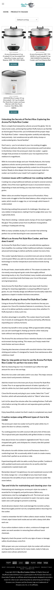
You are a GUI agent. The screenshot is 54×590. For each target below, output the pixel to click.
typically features (17, 256)
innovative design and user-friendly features (24, 161)
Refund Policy (34, 567)
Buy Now (14, 64)
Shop (4, 567)
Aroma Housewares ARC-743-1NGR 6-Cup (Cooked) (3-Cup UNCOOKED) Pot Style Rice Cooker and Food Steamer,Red (40, 57)
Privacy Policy (22, 567)
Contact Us (29, 569)
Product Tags (46, 567)
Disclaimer (11, 567)
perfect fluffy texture (35, 129)
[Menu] (3, 4)
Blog (22, 569)
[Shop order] (27, 19)
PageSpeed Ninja (32, 589)
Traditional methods (9, 148)
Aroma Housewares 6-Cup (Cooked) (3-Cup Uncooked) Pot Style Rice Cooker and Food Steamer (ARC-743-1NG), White (14, 57)
